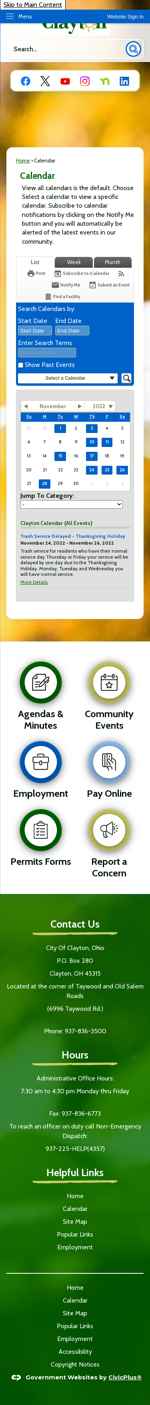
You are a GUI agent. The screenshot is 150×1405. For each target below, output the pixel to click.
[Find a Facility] (62, 297)
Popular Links (75, 1234)
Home (23, 161)
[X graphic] (45, 81)
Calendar (75, 1209)
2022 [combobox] (99, 406)
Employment (75, 1247)
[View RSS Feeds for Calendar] (121, 273)
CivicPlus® (125, 1377)
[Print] (36, 273)
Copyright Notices (75, 1364)
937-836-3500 (85, 1031)
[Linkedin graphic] (124, 81)
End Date (68, 321)
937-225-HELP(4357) (75, 1148)
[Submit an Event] (109, 285)
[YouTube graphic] (65, 81)
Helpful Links (75, 1172)
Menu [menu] (25, 16)
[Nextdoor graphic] (105, 81)
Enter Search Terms (45, 343)
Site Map (75, 1221)
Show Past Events (50, 365)
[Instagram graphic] (85, 81)
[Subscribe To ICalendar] (81, 273)
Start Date (32, 321)
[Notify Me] (65, 285)
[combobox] (35, 330)
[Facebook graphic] (25, 81)
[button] (133, 49)
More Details (34, 582)
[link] (125, 17)
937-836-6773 (80, 1113)
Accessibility (75, 1351)
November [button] (53, 406)
